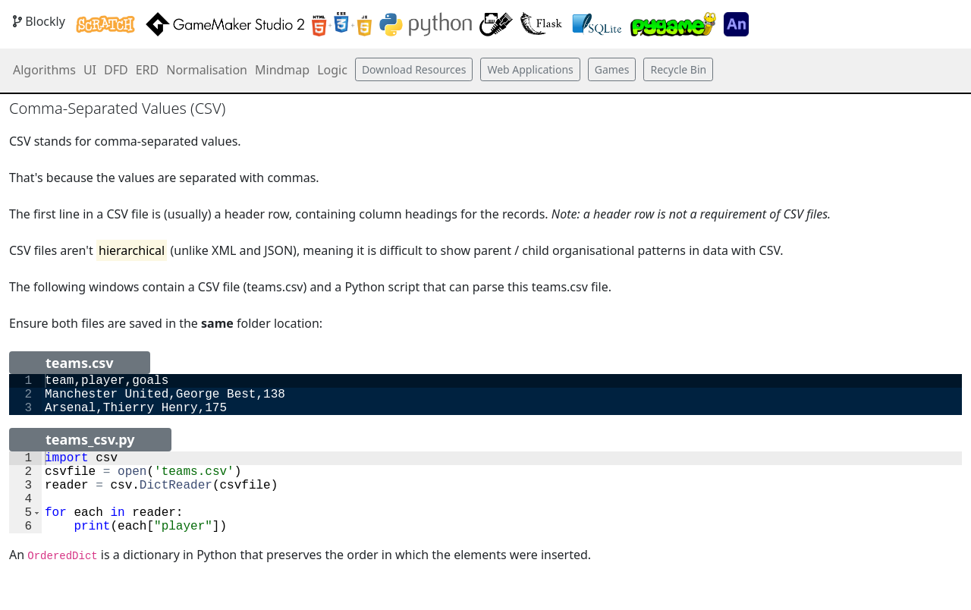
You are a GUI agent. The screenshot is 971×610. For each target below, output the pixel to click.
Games (612, 69)
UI (89, 69)
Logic (332, 69)
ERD (147, 69)
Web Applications (530, 69)
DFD (116, 69)
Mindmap (282, 69)
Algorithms (44, 69)
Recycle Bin (678, 69)
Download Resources (414, 69)
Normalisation (206, 69)
